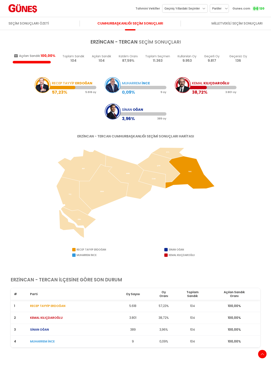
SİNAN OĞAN (39, 329)
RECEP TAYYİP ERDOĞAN (47, 306)
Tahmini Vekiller (148, 8)
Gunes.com (241, 8)
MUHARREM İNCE (42, 341)
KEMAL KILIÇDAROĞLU (46, 318)
